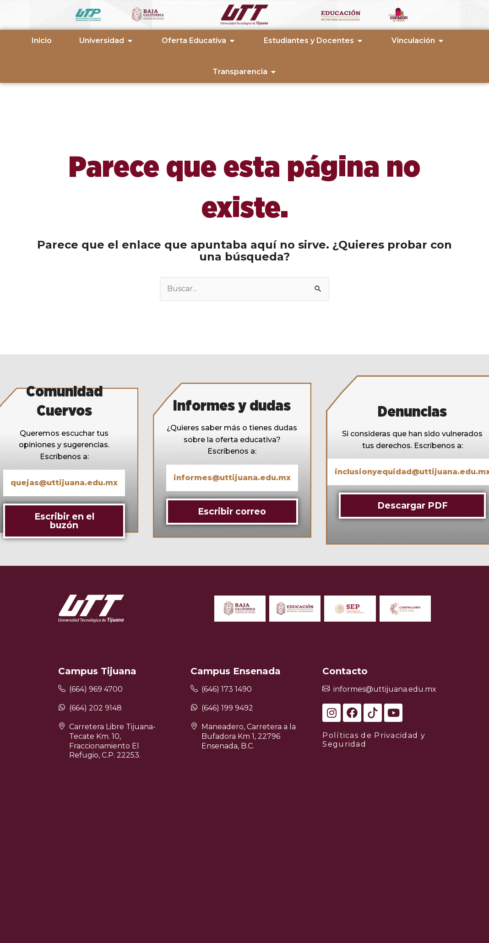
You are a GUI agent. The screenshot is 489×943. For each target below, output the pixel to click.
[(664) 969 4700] (61, 689)
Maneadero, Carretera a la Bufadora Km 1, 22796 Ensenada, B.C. (248, 736)
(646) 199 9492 (227, 708)
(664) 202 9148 (95, 708)
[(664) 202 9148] (61, 707)
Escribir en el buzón (64, 521)
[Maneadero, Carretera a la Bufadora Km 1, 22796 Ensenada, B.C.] (194, 726)
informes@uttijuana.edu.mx (384, 689)
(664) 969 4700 (96, 689)
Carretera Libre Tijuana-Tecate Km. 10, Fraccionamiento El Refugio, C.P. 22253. (112, 740)
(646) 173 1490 (226, 689)
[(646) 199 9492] (194, 707)
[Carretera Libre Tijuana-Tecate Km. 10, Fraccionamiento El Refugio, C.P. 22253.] (61, 726)
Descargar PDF (412, 505)
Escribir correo (232, 511)
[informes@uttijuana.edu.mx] (326, 689)
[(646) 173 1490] (194, 689)
